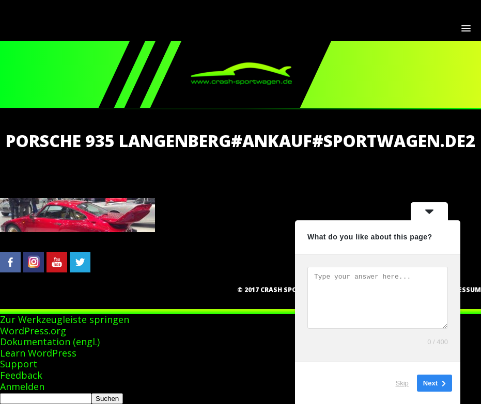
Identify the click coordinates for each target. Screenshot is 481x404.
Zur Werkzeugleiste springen (64, 319)
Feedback (21, 375)
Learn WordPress (38, 353)
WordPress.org (33, 331)
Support (18, 364)
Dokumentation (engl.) (50, 341)
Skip (402, 383)
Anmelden (22, 386)
